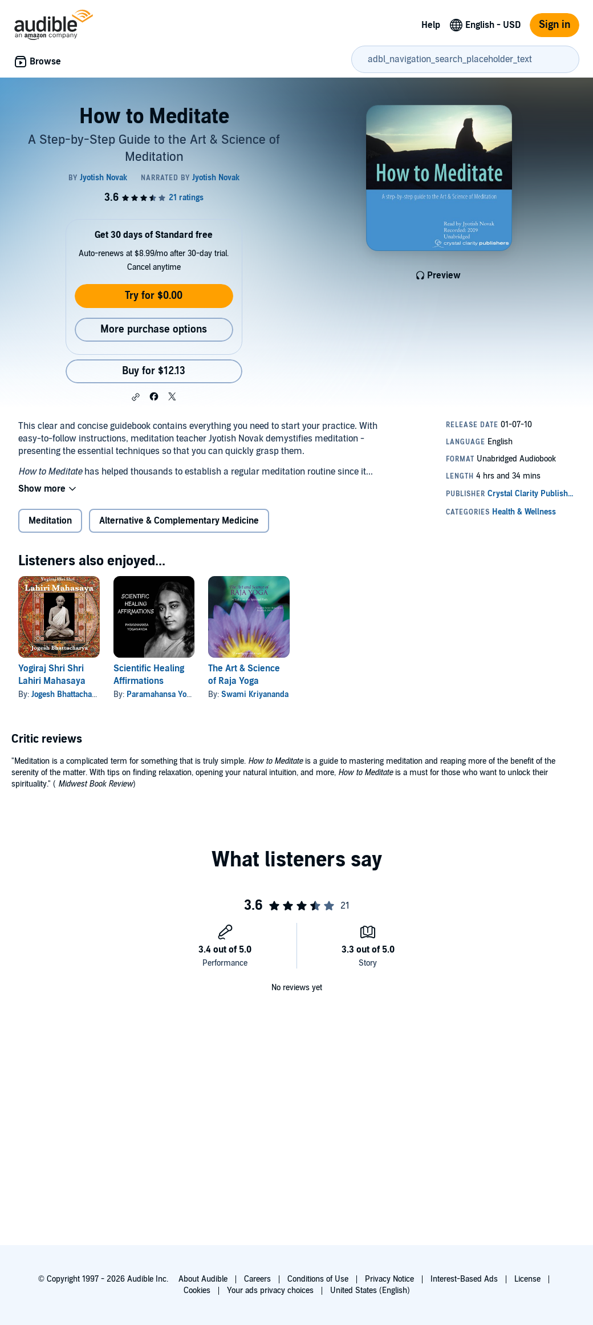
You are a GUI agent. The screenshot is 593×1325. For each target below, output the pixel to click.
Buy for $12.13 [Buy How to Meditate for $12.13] (153, 371)
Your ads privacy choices (270, 1290)
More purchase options (153, 329)
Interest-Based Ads (464, 1279)
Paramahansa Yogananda (171, 694)
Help (430, 25)
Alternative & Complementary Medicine (179, 520)
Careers (257, 1279)
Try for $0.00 (153, 296)
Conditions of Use (317, 1279)
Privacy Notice (389, 1279)
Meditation (50, 520)
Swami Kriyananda (255, 694)
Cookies (197, 1290)
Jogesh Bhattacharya (67, 694)
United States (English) (370, 1290)
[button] (135, 397)
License (527, 1279)
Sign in (554, 25)
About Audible (203, 1279)
